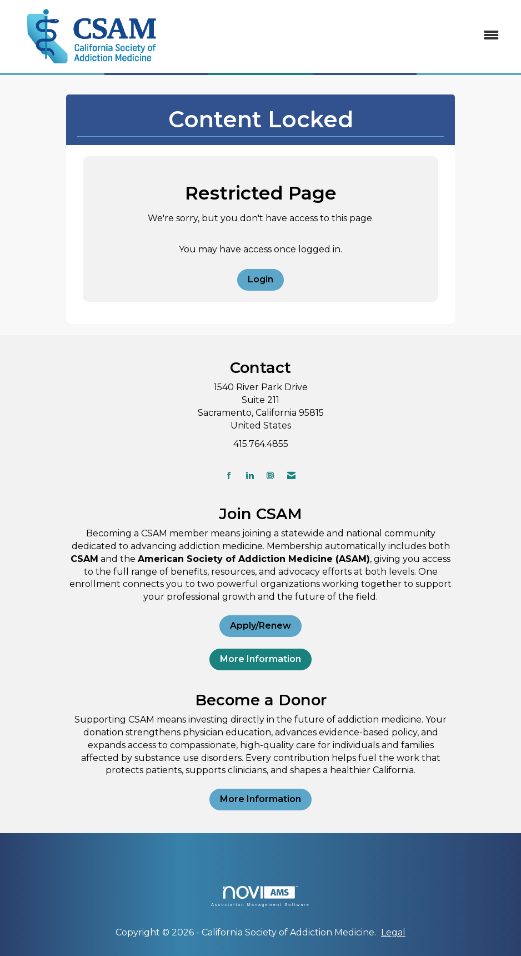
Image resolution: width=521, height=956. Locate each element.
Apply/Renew (260, 625)
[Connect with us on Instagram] (270, 475)
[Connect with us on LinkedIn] (250, 475)
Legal (393, 932)
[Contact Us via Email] (291, 475)
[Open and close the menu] (342, 36)
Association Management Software (260, 896)
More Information (260, 659)
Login (260, 279)
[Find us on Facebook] (229, 475)
